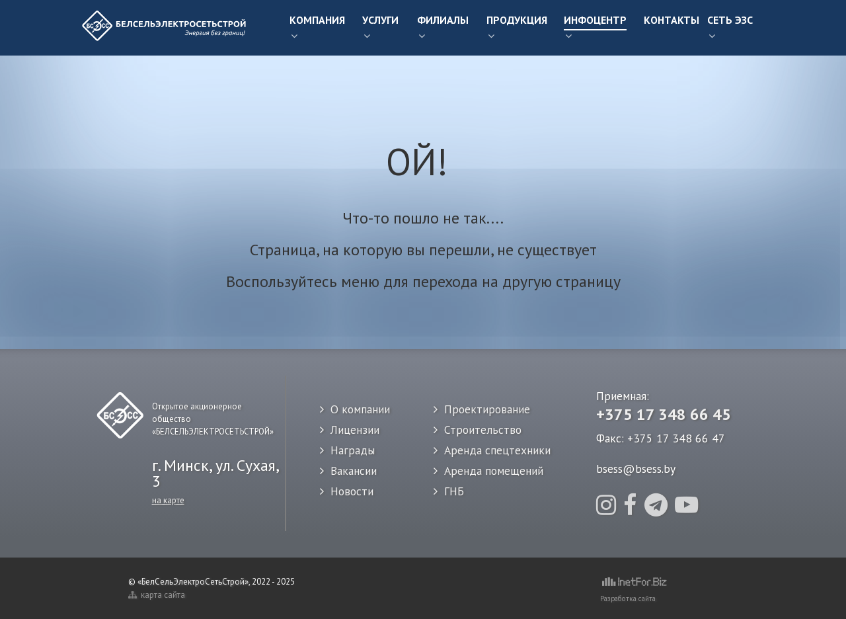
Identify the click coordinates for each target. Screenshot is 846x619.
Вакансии (353, 470)
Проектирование (487, 409)
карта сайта (156, 594)
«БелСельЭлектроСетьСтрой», (194, 581)
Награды (352, 450)
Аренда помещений (493, 470)
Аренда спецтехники (497, 450)
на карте (168, 500)
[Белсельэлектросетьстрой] (165, 28)
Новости (351, 491)
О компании (360, 409)
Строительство (482, 429)
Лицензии (354, 429)
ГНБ (454, 491)
